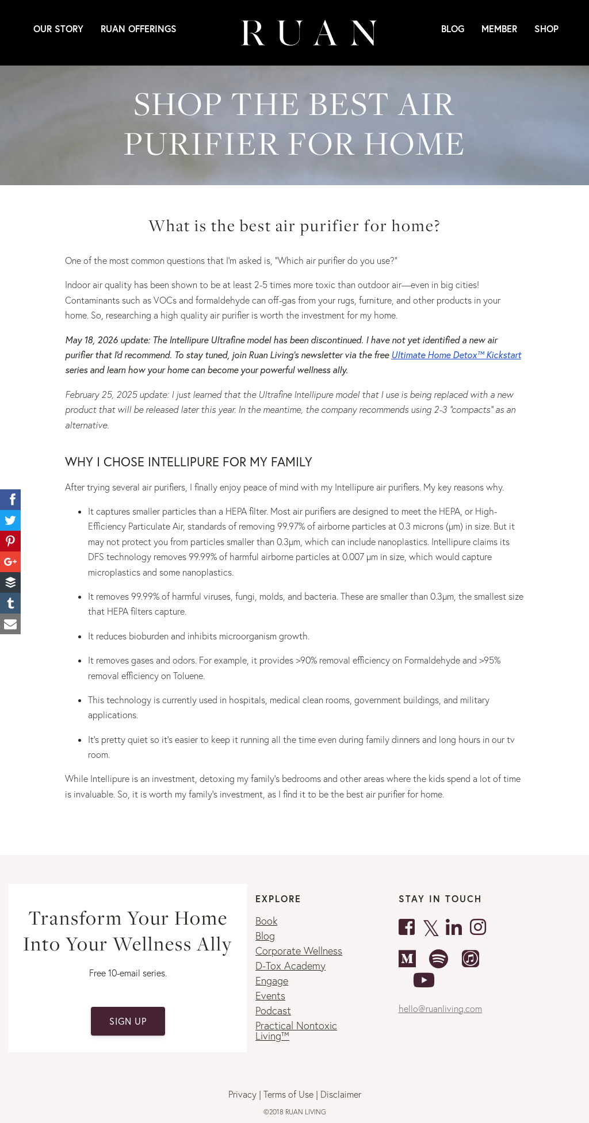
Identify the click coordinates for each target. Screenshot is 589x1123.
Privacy (242, 1094)
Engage (271, 980)
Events (270, 995)
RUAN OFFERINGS (139, 28)
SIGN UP (128, 1021)
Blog (452, 28)
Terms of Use (288, 1094)
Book (266, 920)
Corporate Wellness (298, 950)
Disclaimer (340, 1094)
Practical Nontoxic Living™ (296, 1030)
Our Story (58, 28)
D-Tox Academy (290, 965)
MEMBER (499, 28)
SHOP (546, 28)
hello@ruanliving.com (440, 1008)
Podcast (273, 1010)
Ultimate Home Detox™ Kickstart (456, 354)
